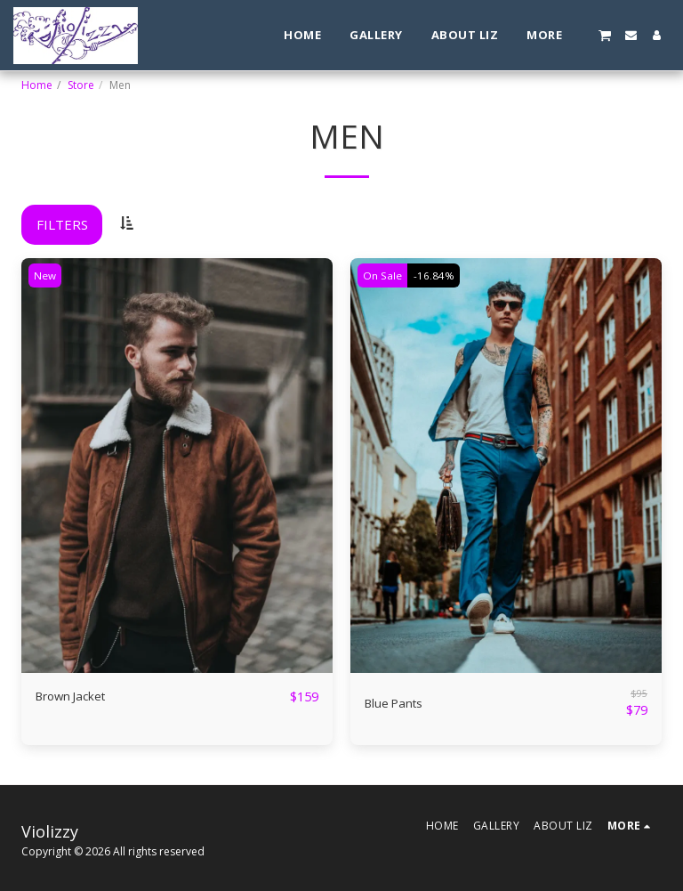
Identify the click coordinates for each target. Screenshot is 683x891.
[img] (177, 466)
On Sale (384, 275)
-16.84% (437, 275)
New (47, 275)
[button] (604, 34)
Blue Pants (397, 703)
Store (81, 85)
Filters (62, 224)
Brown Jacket (76, 697)
